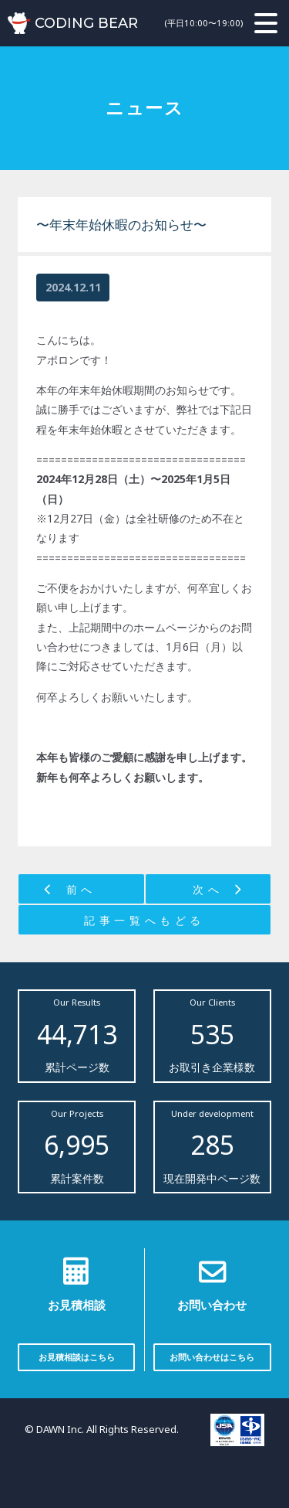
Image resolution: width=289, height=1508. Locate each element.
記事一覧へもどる (144, 920)
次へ (208, 889)
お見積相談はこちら (77, 1357)
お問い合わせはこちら (212, 1357)
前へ (81, 889)
